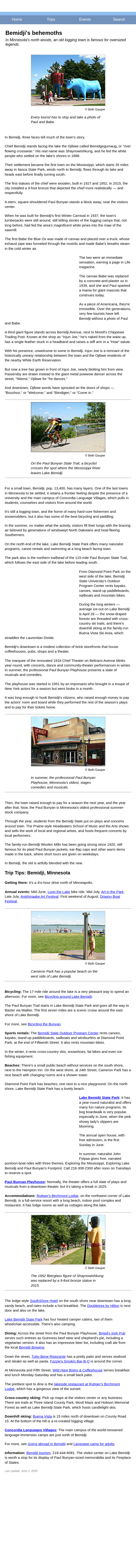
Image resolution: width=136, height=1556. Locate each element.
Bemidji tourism (38, 1453)
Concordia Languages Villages (30, 1430)
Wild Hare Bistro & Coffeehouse (78, 1370)
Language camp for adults (93, 1444)
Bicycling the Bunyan (44, 1024)
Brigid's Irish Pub (112, 1333)
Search (119, 19)
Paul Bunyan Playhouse (25, 1182)
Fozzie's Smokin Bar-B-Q (70, 1361)
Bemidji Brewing (31, 1347)
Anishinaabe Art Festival (39, 896)
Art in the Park (112, 892)
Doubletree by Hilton (103, 1306)
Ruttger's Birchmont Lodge (57, 1196)
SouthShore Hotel (44, 1301)
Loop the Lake (59, 892)
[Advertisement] (40, 286)
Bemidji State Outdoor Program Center (68, 1033)
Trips (51, 19)
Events (85, 19)
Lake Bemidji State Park (99, 1097)
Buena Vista (42, 1416)
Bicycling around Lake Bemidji (68, 996)
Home (17, 19)
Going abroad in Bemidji (47, 1444)
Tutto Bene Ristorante (48, 1356)
